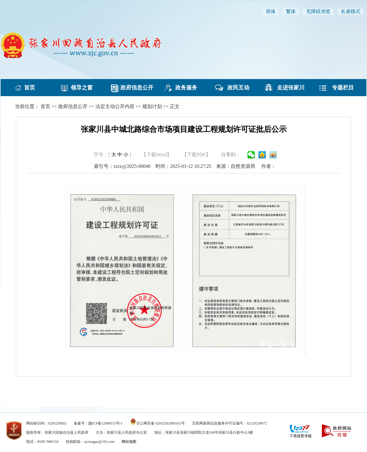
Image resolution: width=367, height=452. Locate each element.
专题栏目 (340, 88)
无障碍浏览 (318, 11)
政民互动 (235, 88)
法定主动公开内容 (114, 106)
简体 (271, 11)
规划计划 (152, 106)
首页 (27, 88)
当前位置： (27, 106)
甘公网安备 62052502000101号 (160, 423)
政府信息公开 (131, 88)
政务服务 (183, 88)
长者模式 (350, 11)
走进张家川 (288, 88)
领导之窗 (79, 88)
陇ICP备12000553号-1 (105, 423)
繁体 (291, 11)
